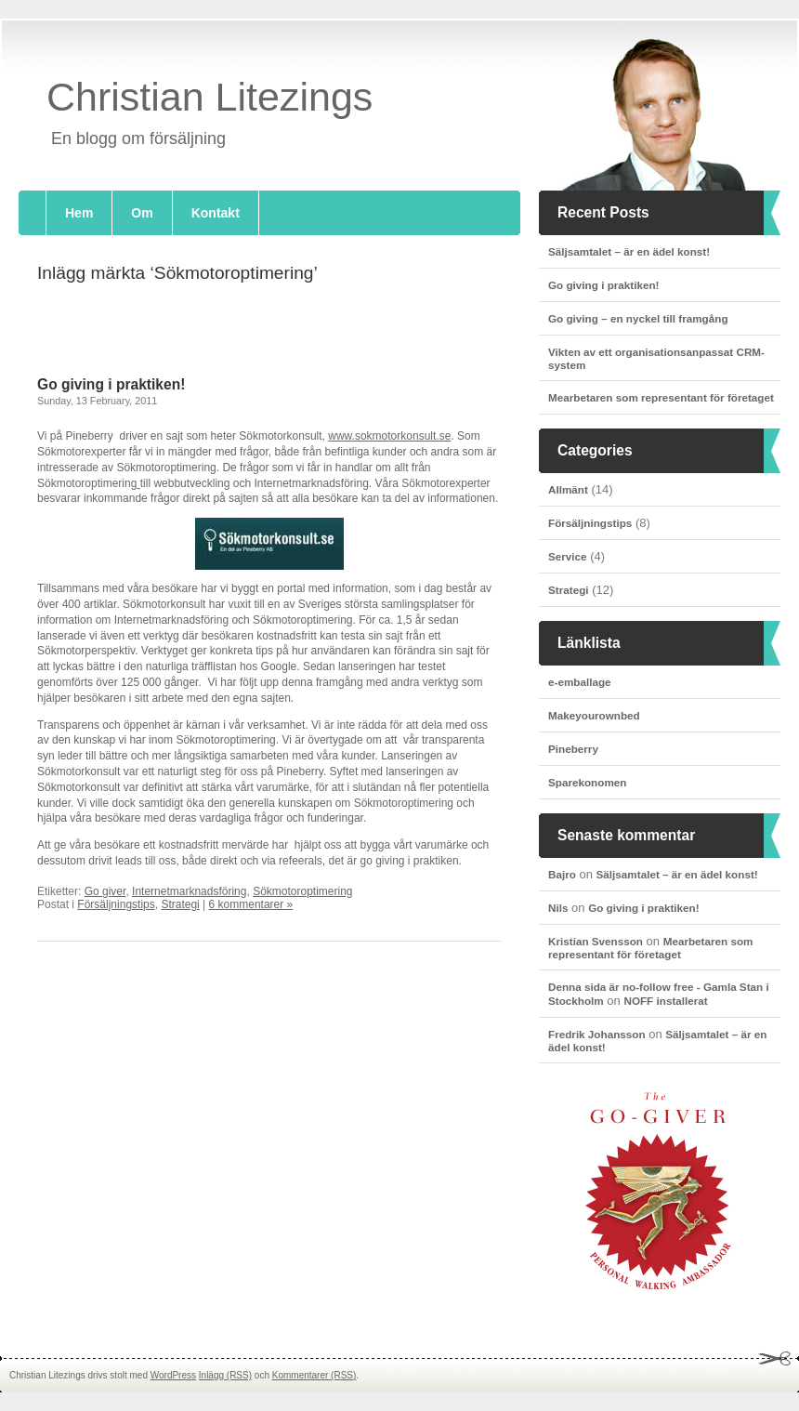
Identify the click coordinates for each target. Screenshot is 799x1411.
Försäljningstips (590, 523)
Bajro (562, 874)
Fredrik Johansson (597, 1034)
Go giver (105, 891)
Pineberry (573, 749)
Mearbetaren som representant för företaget (661, 397)
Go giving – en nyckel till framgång (638, 318)
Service (567, 556)
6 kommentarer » (251, 904)
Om (141, 212)
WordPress (173, 1375)
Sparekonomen (587, 782)
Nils (558, 908)
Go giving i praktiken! (604, 285)
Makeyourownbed (594, 715)
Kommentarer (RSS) (314, 1375)
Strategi (568, 590)
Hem (79, 212)
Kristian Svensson (595, 941)
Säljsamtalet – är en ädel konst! (629, 251)
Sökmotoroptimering (302, 891)
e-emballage (579, 682)
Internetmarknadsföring (189, 891)
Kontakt (215, 212)
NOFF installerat (665, 1001)
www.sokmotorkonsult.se (389, 435)
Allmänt (568, 489)
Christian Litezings (209, 96)
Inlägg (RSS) (225, 1375)
